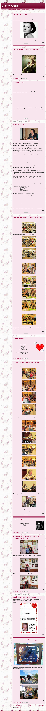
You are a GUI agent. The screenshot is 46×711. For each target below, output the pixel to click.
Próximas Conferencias (20, 124)
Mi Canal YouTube (33, 9)
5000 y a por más (18, 82)
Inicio (30, 705)
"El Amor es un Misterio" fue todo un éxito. (26, 363)
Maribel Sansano (10, 5)
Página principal (4, 9)
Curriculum (18, 9)
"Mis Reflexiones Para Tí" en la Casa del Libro (27, 218)
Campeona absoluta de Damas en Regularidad (27, 640)
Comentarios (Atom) (19, 707)
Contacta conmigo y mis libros (12, 9)
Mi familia (27, 9)
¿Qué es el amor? (18, 339)
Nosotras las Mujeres (20, 15)
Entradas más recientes (17, 705)
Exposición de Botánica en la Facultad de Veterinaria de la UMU (26, 537)
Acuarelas (23, 9)
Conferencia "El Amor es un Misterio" (24, 597)
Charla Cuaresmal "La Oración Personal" (25, 50)
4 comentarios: (18, 78)
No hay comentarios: (19, 118)
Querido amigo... (18, 519)
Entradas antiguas (41, 705)
